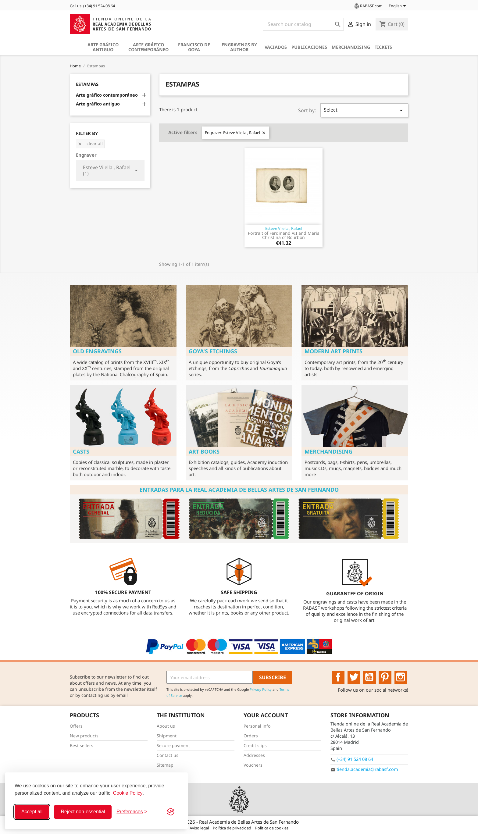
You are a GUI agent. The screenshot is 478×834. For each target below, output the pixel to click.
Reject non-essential (83, 811)
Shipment (167, 736)
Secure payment (173, 745)
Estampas (87, 84)
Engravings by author (239, 47)
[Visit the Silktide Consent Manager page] (170, 811)
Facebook (338, 677)
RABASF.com (368, 6)
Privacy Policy (261, 689)
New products (84, 736)
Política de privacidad (232, 828)
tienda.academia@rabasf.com (367, 769)
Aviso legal (200, 828)
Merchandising (351, 47)
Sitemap (165, 765)
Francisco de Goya (194, 47)
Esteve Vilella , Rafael (283, 228)
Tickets (383, 47)
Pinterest (385, 677)
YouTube (369, 677)
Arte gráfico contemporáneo (148, 47)
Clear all (90, 143)
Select (364, 110)
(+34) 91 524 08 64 (355, 759)
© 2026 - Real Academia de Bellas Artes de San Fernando (239, 822)
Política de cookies (271, 828)
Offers (76, 726)
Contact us (167, 755)
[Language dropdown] (398, 6)
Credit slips (255, 745)
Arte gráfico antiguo (103, 47)
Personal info (257, 726)
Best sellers (81, 745)
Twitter (354, 677)
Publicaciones (309, 47)
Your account (266, 715)
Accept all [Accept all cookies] (31, 811)
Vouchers (253, 765)
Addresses (254, 755)
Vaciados (276, 47)
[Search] (303, 24)
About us (166, 726)
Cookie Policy (128, 793)
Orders (251, 736)
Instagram (400, 677)
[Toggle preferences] (131, 811)
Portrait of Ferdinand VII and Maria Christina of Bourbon (283, 235)
